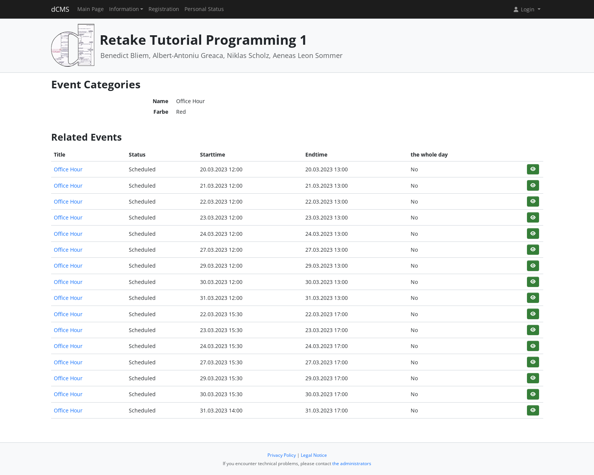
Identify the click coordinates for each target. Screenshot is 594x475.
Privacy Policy (281, 455)
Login (524, 9)
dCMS (60, 9)
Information (124, 9)
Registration (163, 9)
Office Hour (68, 169)
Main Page (90, 9)
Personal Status (204, 9)
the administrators (351, 463)
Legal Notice (314, 455)
